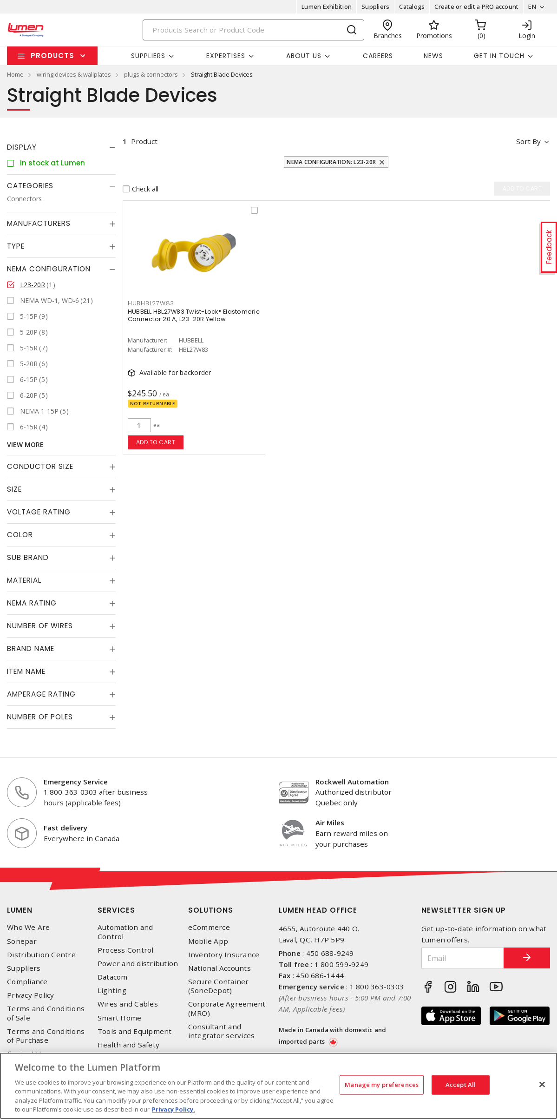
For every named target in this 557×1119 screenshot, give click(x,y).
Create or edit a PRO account (476, 6)
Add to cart (156, 442)
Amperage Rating (41, 694)
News (433, 55)
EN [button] (532, 6)
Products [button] (52, 55)
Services (116, 910)
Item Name (26, 671)
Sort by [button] (528, 141)
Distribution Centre (41, 954)
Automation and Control (125, 932)
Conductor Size (40, 466)
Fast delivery (65, 827)
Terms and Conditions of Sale (46, 1013)
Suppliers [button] (148, 55)
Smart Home (120, 1018)
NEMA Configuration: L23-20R (331, 162)
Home (15, 74)
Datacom (113, 977)
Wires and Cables (128, 1004)
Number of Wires (40, 626)
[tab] (61, 147)
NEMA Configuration (49, 269)
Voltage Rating (39, 512)
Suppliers (375, 6)
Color (20, 535)
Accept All (461, 1084)
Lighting (112, 990)
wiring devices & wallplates (74, 74)
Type (16, 246)
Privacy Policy (30, 995)
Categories (30, 186)
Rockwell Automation (352, 781)
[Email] (462, 958)
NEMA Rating (32, 603)
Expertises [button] (225, 55)
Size (14, 489)
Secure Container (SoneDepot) (218, 986)
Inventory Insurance (224, 954)
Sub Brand (28, 557)
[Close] (542, 1084)
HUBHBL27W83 (151, 303)
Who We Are (28, 927)
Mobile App (208, 941)
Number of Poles (40, 717)
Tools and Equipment (135, 1031)
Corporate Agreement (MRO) (227, 1008)
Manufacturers (39, 223)
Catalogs (412, 6)
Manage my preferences (382, 1084)
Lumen (20, 910)
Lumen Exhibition (326, 6)
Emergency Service (76, 781)
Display (22, 147)
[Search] (253, 30)
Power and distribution (138, 963)
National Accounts (219, 968)
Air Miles (329, 822)
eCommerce (209, 927)
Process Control (126, 950)
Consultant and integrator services (221, 1031)
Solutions (210, 910)
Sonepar (22, 941)
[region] (278, 1086)
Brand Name (30, 648)
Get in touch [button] (499, 55)
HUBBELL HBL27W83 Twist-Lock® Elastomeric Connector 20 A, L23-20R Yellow (194, 315)
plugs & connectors (151, 74)
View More (25, 444)
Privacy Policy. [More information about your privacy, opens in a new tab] (173, 1109)
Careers (378, 55)
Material (24, 580)
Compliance (27, 981)
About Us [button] (303, 55)
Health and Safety (128, 1044)
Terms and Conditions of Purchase (46, 1036)
